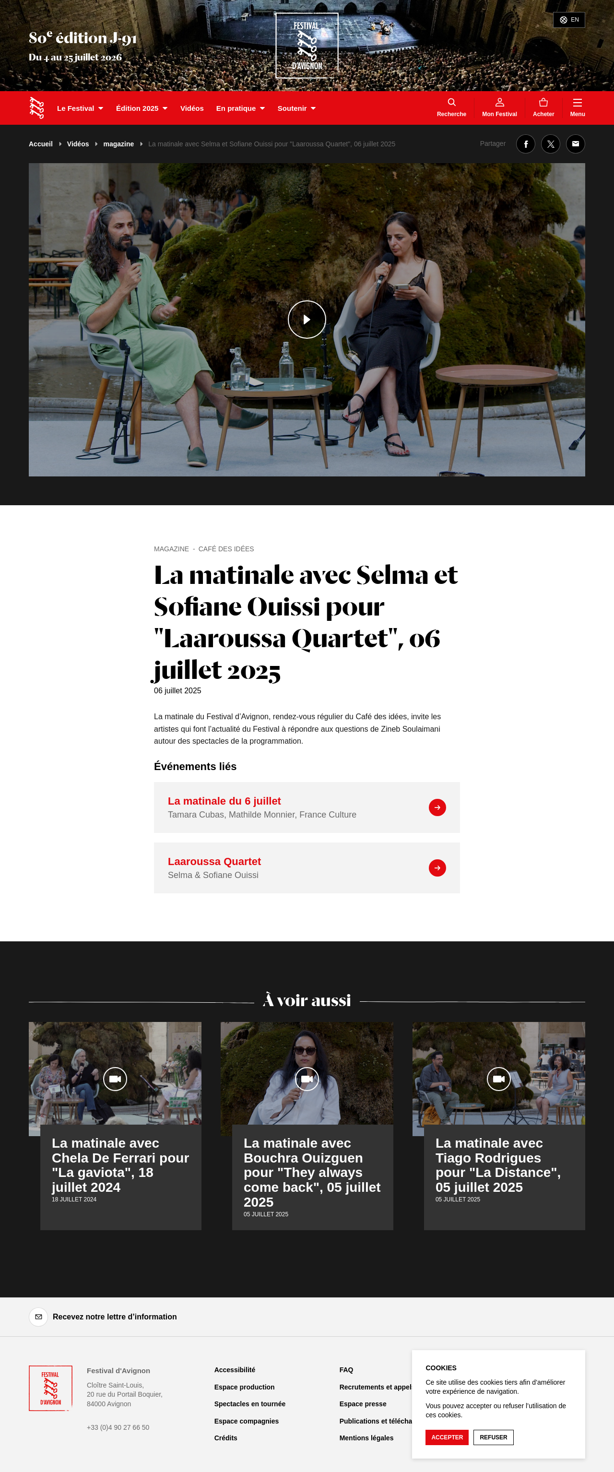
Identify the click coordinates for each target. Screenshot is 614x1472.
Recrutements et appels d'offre (389, 1387)
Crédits (225, 1438)
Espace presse (363, 1404)
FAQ (347, 1370)
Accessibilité (235, 1370)
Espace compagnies (246, 1421)
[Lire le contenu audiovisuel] (307, 319)
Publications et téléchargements (391, 1421)
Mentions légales (367, 1438)
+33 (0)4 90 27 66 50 (118, 1427)
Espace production (244, 1387)
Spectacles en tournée (250, 1404)
